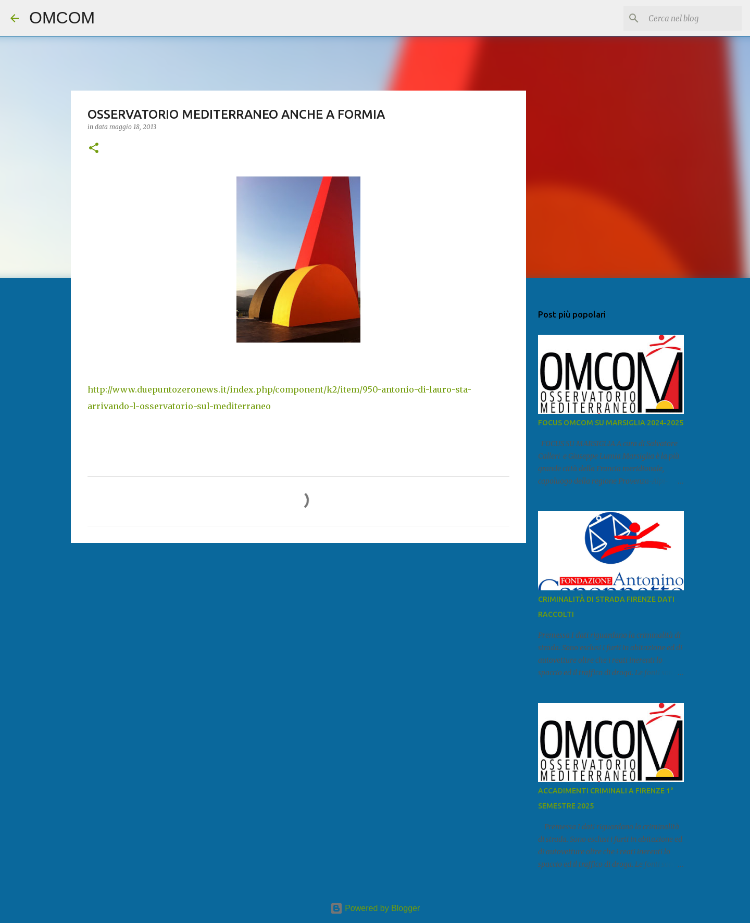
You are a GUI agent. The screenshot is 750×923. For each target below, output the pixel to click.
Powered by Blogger (375, 908)
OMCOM (62, 17)
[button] (94, 149)
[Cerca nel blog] (687, 18)
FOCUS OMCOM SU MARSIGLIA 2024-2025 (610, 423)
